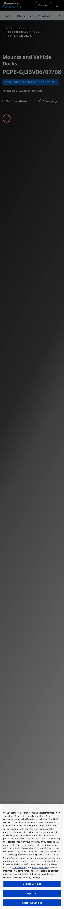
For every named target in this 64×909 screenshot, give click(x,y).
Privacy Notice (40, 867)
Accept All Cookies (32, 902)
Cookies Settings (32, 883)
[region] (32, 856)
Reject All (32, 893)
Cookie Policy (19, 867)
